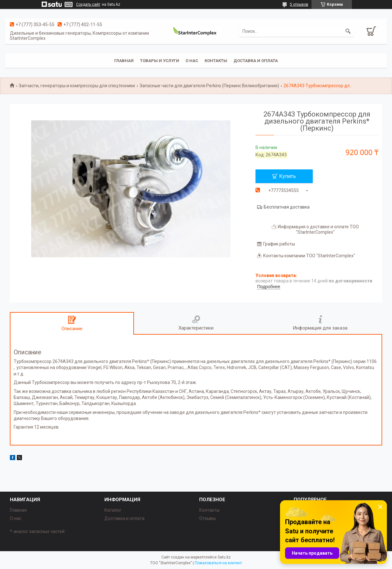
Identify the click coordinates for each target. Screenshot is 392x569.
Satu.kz (224, 557)
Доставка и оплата (256, 60)
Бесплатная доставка (287, 207)
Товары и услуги (159, 60)
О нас (192, 60)
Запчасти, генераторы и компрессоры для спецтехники (77, 85)
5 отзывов (299, 4)
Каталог (113, 510)
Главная (124, 60)
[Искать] (348, 31)
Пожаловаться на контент (218, 563)
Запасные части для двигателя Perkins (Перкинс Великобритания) (209, 85)
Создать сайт (88, 4)
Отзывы (207, 518)
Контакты (216, 60)
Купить (287, 176)
